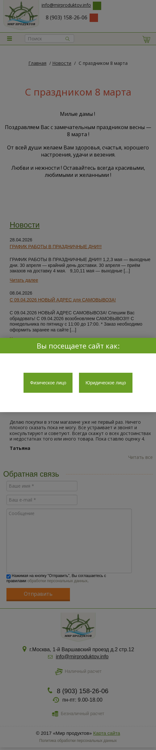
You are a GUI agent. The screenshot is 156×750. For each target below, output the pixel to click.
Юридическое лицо (105, 382)
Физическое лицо (48, 382)
